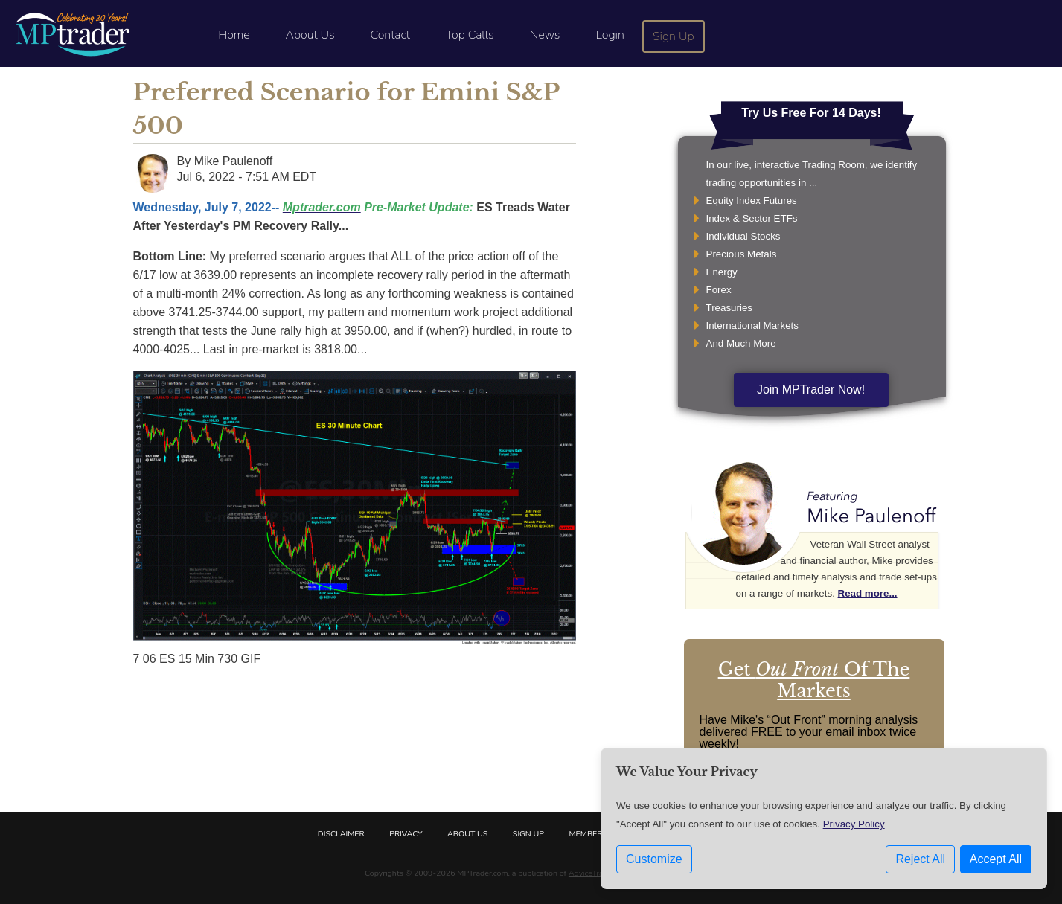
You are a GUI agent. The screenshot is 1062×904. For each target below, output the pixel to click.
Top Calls (470, 35)
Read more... (868, 593)
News (545, 35)
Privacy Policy (854, 824)
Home (233, 35)
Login (609, 35)
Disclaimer (341, 833)
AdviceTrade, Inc (597, 873)
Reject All (920, 859)
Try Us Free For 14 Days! (811, 112)
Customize (654, 859)
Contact (390, 35)
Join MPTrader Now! (811, 389)
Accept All (996, 859)
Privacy (405, 833)
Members (588, 833)
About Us (310, 35)
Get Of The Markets (814, 680)
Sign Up (673, 36)
